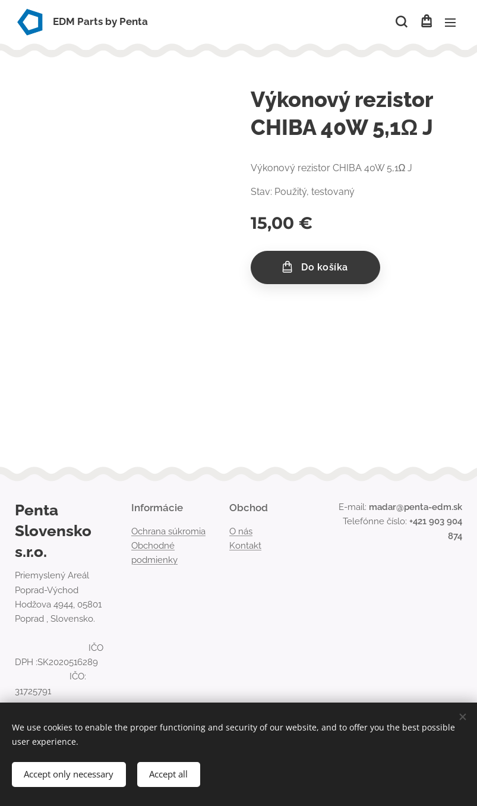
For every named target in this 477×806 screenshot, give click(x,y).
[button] (401, 22)
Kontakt (245, 545)
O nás (240, 531)
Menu (450, 22)
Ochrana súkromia (168, 531)
